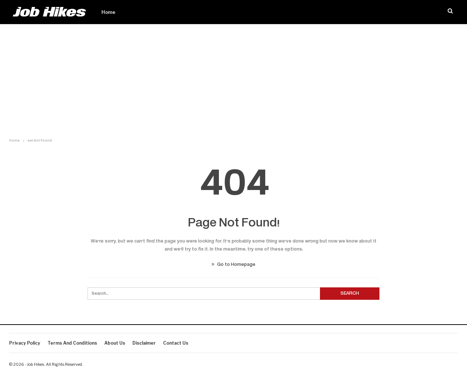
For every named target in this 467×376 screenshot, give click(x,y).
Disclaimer (144, 343)
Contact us (175, 343)
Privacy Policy (24, 343)
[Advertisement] (233, 79)
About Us (114, 343)
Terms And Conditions (72, 343)
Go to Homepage (233, 264)
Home (108, 12)
